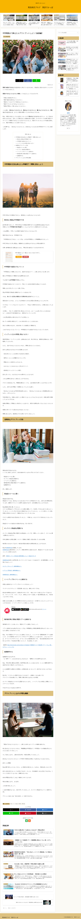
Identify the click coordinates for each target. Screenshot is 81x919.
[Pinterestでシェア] (28, 813)
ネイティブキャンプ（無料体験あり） (12, 566)
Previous (1, 20)
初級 (23, 803)
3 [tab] (42, 28)
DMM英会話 (9, 547)
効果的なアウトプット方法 (22, 145)
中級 (20, 803)
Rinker (20, 254)
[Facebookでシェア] (28, 80)
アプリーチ (44, 609)
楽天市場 (26, 256)
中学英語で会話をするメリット (24, 141)
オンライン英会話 (14, 803)
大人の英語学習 (6, 803)
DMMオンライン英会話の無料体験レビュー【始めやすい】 (21, 556)
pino (68, 113)
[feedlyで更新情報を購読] (26, 820)
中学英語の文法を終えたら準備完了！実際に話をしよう (28, 137)
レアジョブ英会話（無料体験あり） (12, 570)
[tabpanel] (9, 20)
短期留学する (20, 155)
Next (79, 20)
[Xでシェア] (19, 80)
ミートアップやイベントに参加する (25, 151)
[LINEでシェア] (36, 80)
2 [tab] (40, 28)
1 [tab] (38, 28)
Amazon (19, 256)
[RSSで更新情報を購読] (29, 820)
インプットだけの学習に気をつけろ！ (25, 143)
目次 (26, 134)
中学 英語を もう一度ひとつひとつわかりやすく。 (28, 253)
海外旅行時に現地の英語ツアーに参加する (26, 153)
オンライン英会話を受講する (23, 149)
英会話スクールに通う (22, 147)
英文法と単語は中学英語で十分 (24, 139)
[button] (45, 813)
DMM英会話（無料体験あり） (10, 574)
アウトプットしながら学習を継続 (23, 157)
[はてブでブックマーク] (45, 809)
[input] (68, 32)
